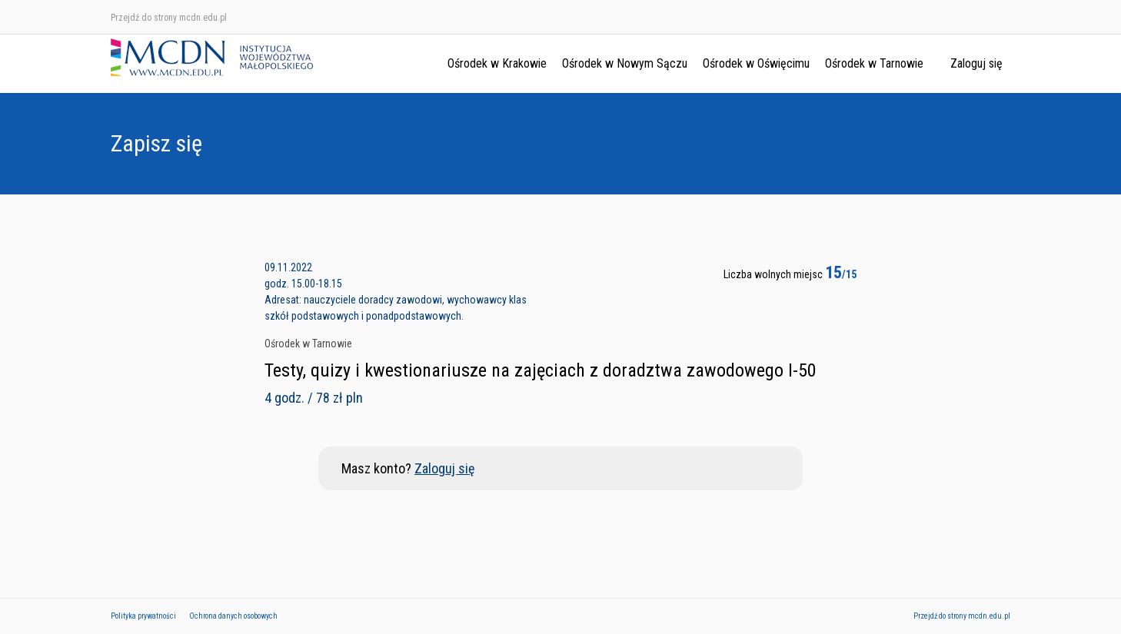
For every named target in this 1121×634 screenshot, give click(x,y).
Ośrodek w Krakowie (497, 63)
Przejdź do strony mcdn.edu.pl (169, 17)
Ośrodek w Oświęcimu (756, 63)
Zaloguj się (976, 63)
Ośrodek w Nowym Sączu (624, 63)
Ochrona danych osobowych (233, 616)
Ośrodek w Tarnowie (874, 63)
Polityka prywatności (143, 616)
